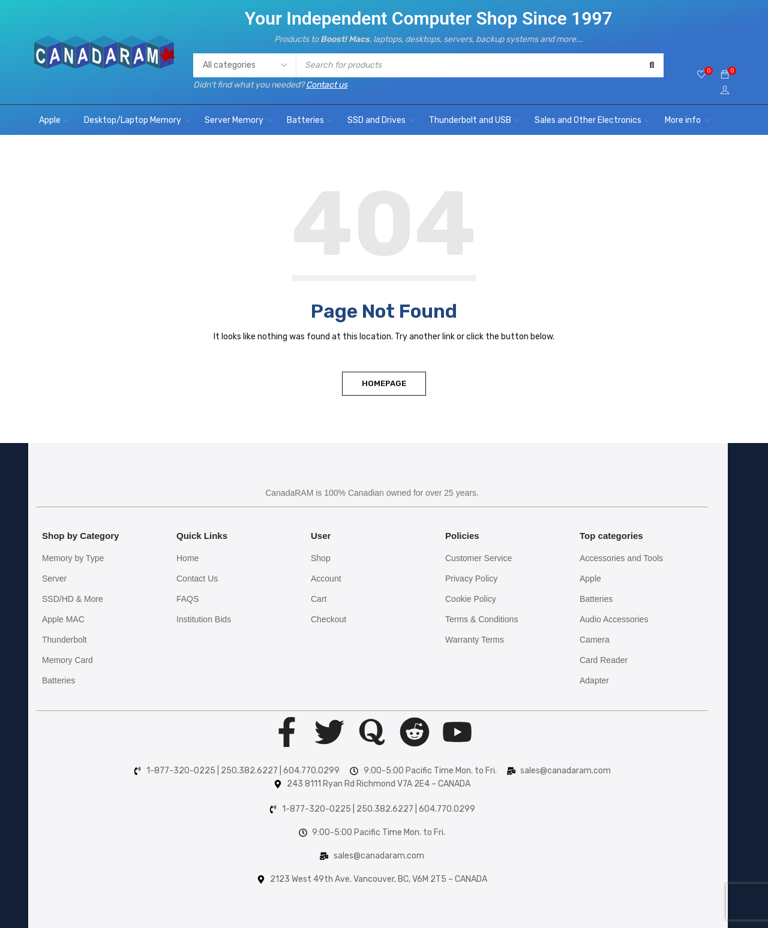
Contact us (326, 85)
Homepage (384, 383)
